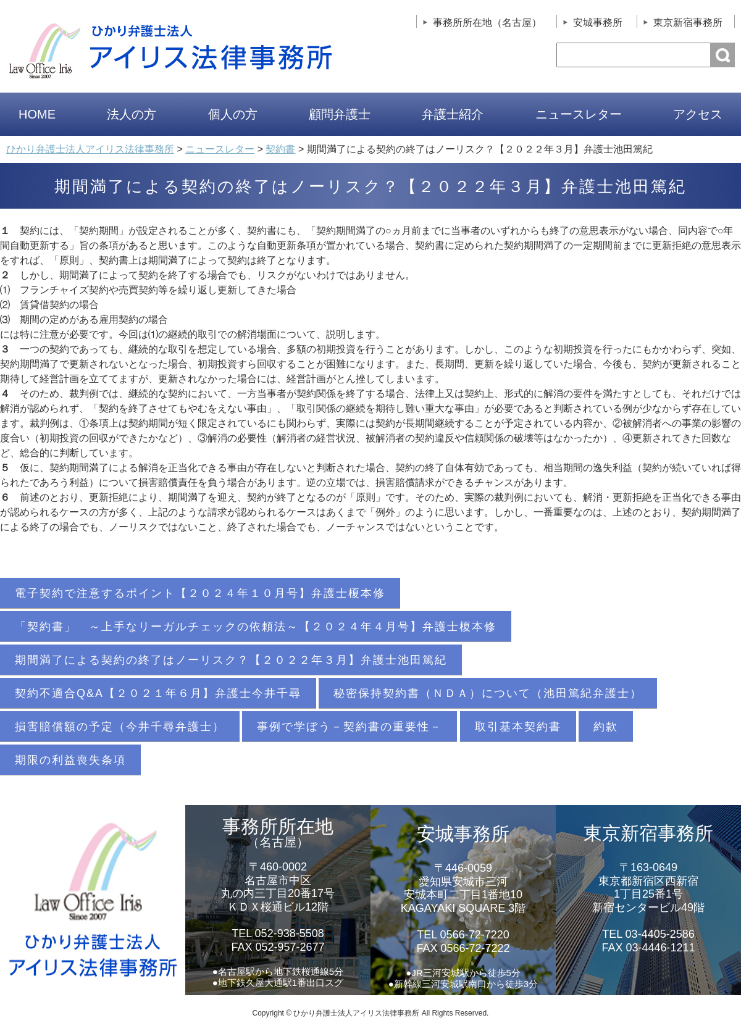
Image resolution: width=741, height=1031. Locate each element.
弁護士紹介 (453, 114)
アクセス (697, 114)
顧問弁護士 (340, 114)
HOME (37, 114)
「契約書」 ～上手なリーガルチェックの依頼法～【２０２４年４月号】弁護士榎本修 (255, 626)
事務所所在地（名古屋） (487, 22)
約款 (605, 726)
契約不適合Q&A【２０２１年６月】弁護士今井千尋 (158, 693)
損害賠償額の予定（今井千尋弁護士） (120, 726)
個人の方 (232, 114)
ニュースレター (578, 114)
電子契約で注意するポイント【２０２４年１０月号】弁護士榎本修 (200, 593)
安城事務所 (597, 22)
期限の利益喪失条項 (70, 760)
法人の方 (131, 114)
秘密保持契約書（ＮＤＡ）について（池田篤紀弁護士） (487, 693)
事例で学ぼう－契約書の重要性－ (349, 726)
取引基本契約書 (518, 726)
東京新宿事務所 (687, 22)
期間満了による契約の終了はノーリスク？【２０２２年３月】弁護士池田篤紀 (231, 660)
